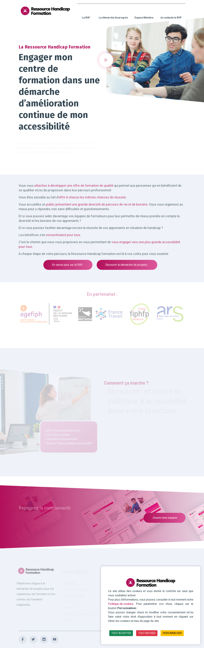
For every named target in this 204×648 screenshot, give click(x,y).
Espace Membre (144, 14)
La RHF (86, 14)
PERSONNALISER (172, 633)
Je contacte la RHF (171, 14)
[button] (106, 60)
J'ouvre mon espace (164, 518)
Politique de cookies (120, 604)
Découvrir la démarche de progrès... (127, 265)
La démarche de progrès (113, 14)
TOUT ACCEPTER (121, 633)
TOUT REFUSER (146, 633)
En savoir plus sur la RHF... (68, 265)
